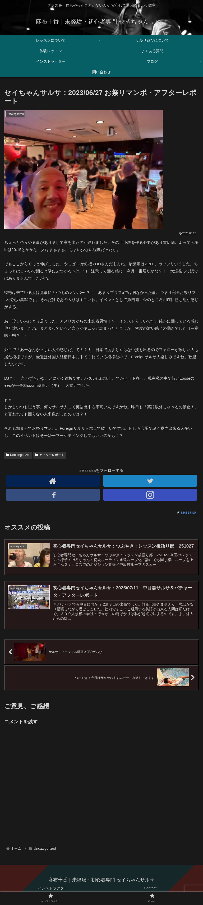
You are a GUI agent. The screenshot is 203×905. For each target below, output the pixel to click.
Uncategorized (18, 455)
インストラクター (53, 888)
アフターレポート (49, 455)
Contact (150, 888)
